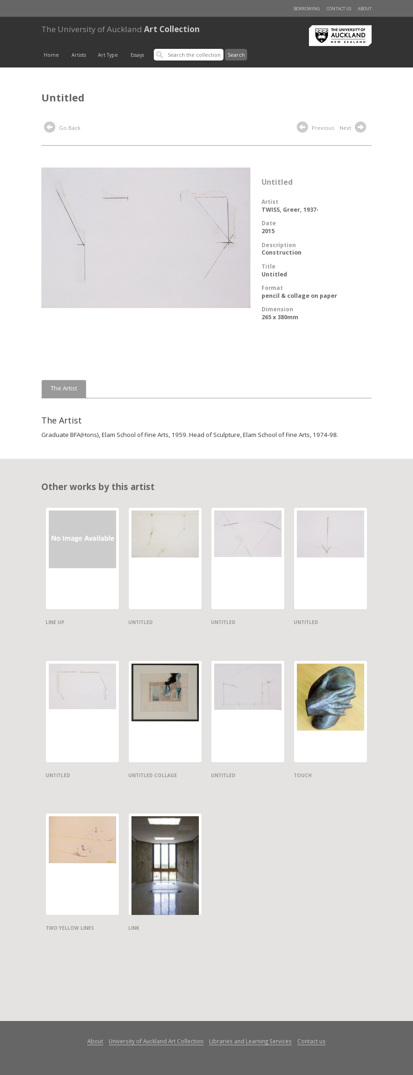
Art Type (108, 55)
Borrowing (307, 9)
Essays (137, 55)
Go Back (62, 128)
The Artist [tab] (64, 388)
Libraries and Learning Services (250, 1041)
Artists (79, 55)
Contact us (339, 9)
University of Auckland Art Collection (156, 1041)
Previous (315, 128)
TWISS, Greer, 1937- (290, 210)
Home (51, 55)
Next (354, 128)
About (365, 9)
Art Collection (120, 29)
